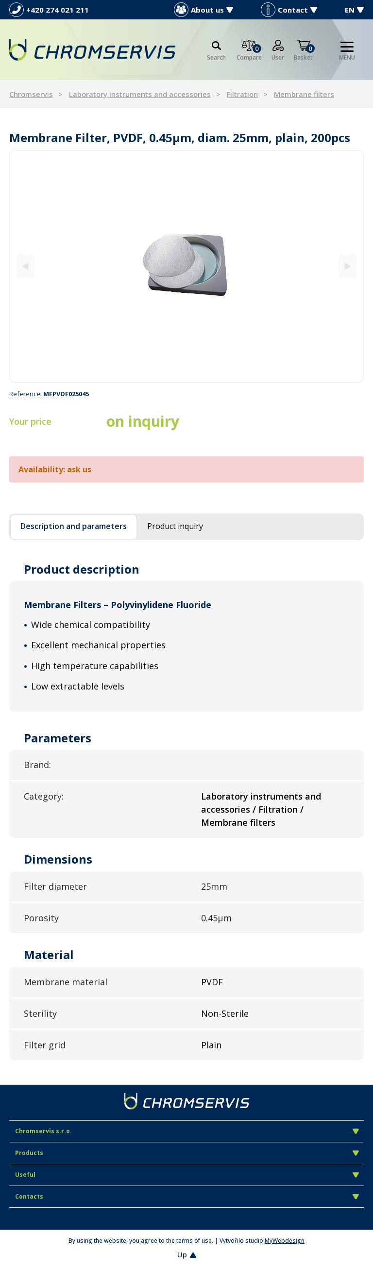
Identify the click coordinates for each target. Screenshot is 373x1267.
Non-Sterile (225, 1013)
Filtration (242, 94)
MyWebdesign (285, 1240)
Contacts (187, 1196)
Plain (211, 1045)
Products (187, 1153)
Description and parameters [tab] (73, 526)
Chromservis (31, 94)
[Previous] (25, 266)
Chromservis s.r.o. (187, 1131)
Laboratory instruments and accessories (140, 94)
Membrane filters (304, 94)
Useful (187, 1175)
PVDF (212, 982)
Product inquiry (175, 526)
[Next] (347, 266)
